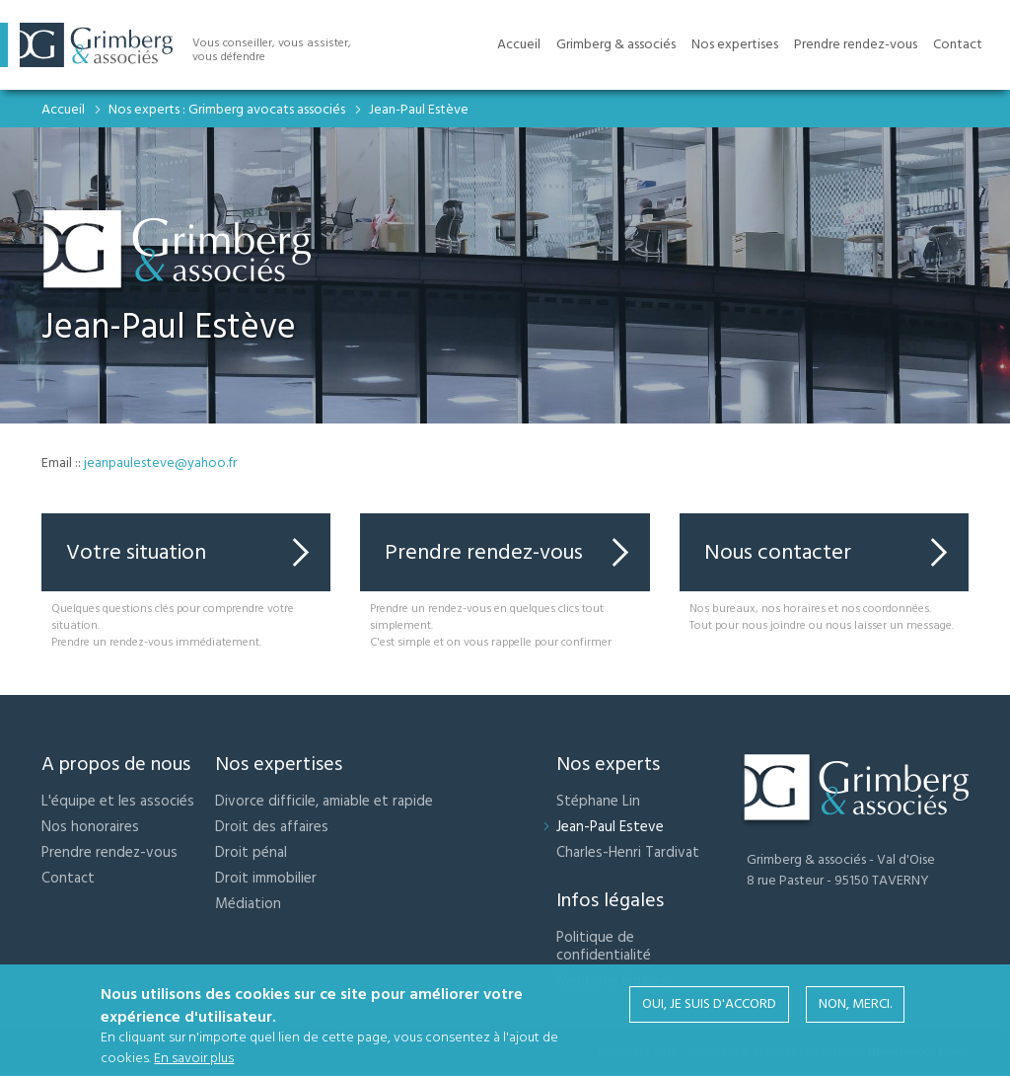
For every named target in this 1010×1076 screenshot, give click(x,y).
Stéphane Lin (598, 801)
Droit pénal (251, 852)
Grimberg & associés (616, 44)
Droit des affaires (271, 826)
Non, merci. (855, 1007)
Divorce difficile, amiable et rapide (324, 801)
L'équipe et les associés (117, 801)
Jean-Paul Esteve (610, 826)
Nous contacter (777, 552)
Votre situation (136, 552)
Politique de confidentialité (603, 946)
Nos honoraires (90, 826)
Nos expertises (734, 44)
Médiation (248, 903)
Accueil (63, 109)
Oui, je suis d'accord (709, 1007)
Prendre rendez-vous (484, 552)
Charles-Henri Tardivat (627, 852)
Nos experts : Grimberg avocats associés (226, 109)
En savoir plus (194, 1061)
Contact (68, 878)
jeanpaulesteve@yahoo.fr (160, 463)
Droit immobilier (266, 878)
